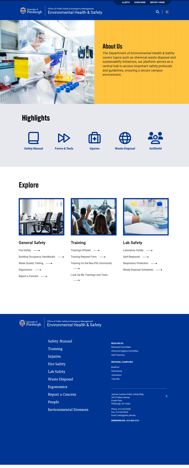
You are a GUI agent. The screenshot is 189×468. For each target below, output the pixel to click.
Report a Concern (28, 276)
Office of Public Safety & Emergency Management (71, 8)
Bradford (115, 367)
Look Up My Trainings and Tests (89, 274)
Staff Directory (118, 354)
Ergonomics (25, 269)
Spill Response (131, 256)
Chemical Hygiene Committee (124, 350)
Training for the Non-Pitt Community (91, 263)
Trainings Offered (81, 250)
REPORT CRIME (157, 2)
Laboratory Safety (133, 250)
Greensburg (116, 370)
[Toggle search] (158, 12)
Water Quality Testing (31, 263)
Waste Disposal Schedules (138, 269)
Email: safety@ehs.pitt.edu (123, 415)
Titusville (115, 378)
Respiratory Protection (135, 263)
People (53, 402)
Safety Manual (60, 341)
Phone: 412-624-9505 (121, 408)
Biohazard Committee (121, 346)
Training (55, 349)
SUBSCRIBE (139, 2)
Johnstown (116, 374)
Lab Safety (56, 372)
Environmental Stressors (68, 410)
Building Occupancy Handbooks (37, 256)
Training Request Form (84, 256)
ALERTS (126, 2)
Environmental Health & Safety (75, 12)
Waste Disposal (60, 379)
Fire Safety (25, 250)
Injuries (54, 356)
